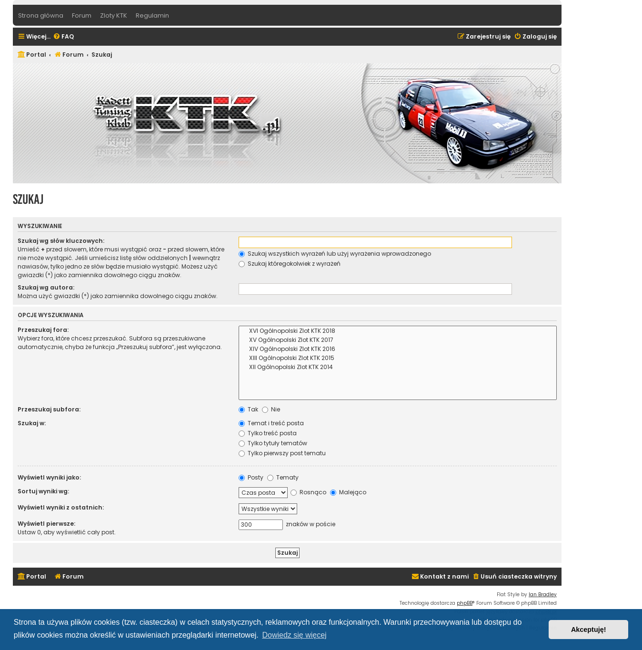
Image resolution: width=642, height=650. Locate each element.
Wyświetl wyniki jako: (49, 477)
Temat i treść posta (271, 423)
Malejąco (348, 492)
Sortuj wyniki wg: (43, 491)
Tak (248, 409)
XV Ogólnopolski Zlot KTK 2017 (398, 340)
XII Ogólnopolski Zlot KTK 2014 (398, 367)
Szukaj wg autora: (46, 287)
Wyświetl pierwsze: (46, 524)
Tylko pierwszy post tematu (282, 453)
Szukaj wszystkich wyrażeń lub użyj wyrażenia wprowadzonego (335, 254)
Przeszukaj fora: (43, 330)
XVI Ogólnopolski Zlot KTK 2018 (398, 331)
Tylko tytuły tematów (273, 443)
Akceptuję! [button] (588, 629)
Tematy (283, 477)
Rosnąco (308, 492)
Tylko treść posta (268, 433)
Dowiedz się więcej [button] (294, 635)
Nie (271, 409)
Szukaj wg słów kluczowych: (61, 241)
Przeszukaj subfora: (49, 409)
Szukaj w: (32, 423)
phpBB (464, 603)
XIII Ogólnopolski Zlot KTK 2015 (398, 358)
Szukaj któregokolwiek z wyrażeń (290, 264)
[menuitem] (63, 36)
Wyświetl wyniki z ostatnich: (61, 507)
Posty (251, 477)
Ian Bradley (543, 594)
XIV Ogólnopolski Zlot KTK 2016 (398, 349)
